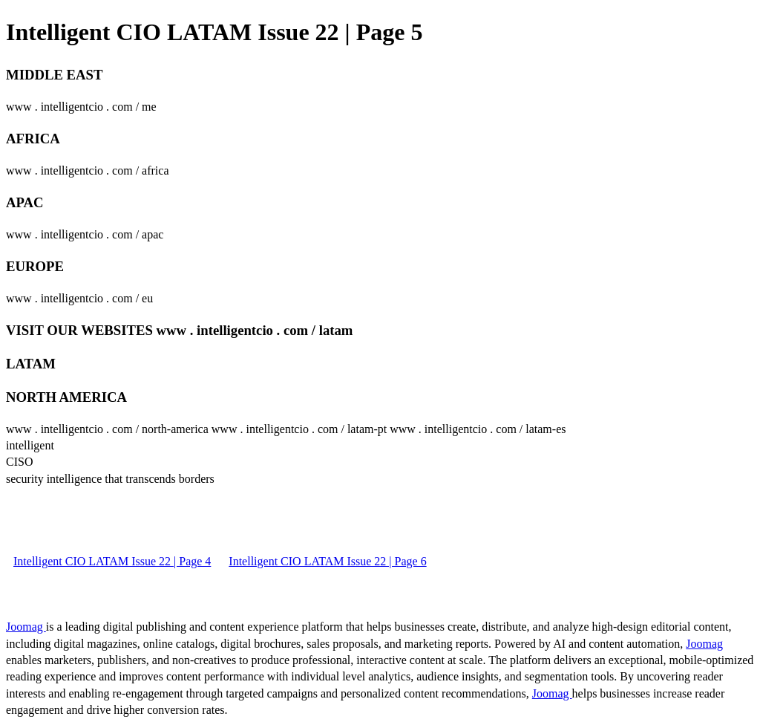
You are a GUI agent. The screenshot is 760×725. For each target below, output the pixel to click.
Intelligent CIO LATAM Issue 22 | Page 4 (112, 561)
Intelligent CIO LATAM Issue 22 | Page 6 (327, 561)
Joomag (26, 626)
